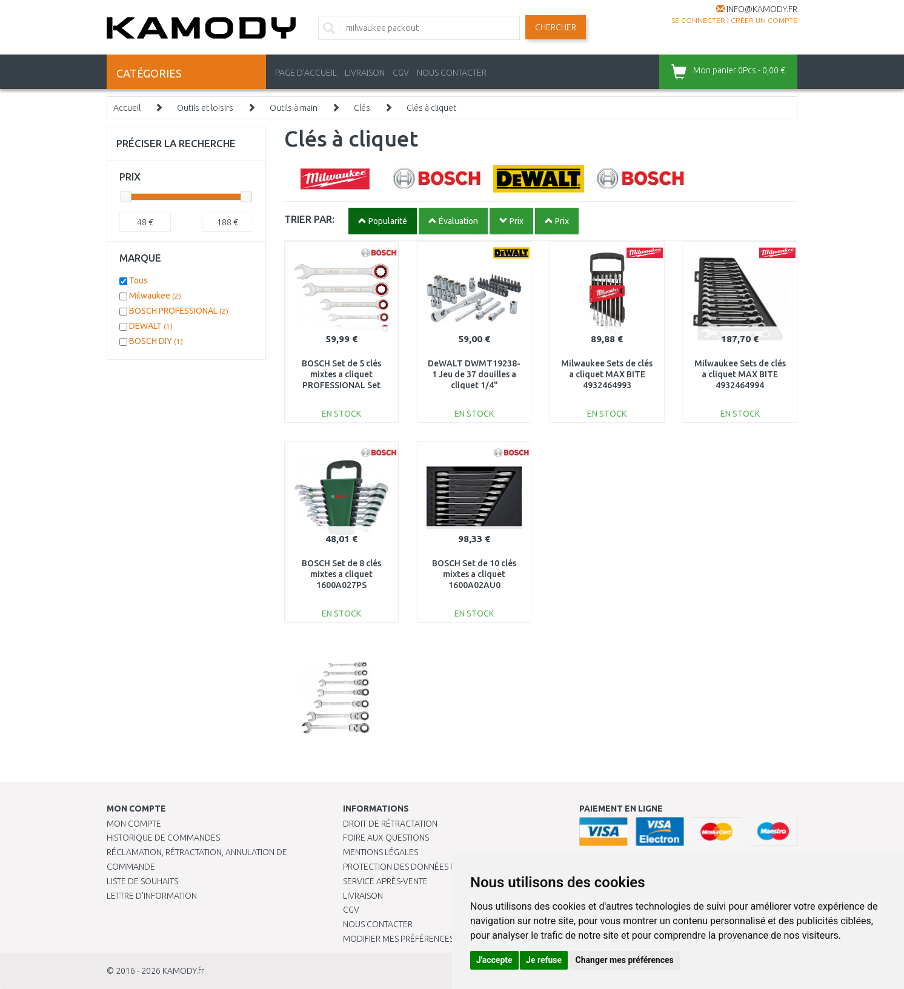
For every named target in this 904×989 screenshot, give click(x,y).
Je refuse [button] (544, 960)
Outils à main (293, 108)
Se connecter (698, 20)
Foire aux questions (386, 837)
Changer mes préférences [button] (625, 960)
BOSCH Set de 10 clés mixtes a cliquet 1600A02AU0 (474, 574)
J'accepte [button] (494, 960)
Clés (362, 108)
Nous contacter (378, 924)
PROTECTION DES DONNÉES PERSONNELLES (426, 867)
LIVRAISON (365, 73)
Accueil (127, 108)
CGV (401, 73)
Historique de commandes (163, 837)
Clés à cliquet (431, 108)
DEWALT (151, 326)
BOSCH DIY (156, 341)
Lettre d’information (152, 896)
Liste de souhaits (142, 881)
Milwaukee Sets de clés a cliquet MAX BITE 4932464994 (740, 374)
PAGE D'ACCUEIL (306, 73)
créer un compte (764, 20)
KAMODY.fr (183, 971)
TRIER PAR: (309, 219)
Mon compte (134, 824)
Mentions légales (380, 852)
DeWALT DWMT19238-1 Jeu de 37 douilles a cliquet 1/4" (474, 374)
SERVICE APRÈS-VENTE (385, 881)
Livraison (363, 896)
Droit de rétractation (390, 824)
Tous (138, 280)
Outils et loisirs (205, 108)
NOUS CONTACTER (452, 73)
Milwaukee (155, 295)
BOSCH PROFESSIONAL (178, 311)
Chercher (555, 27)
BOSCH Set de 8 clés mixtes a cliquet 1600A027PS (341, 574)
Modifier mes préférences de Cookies (423, 939)
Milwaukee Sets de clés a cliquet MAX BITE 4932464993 (607, 374)
